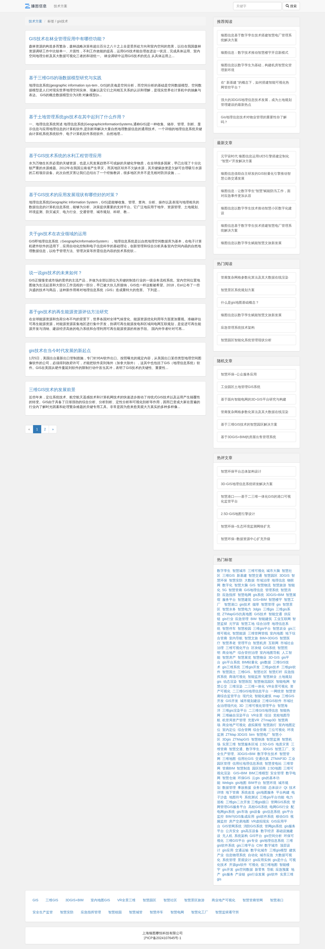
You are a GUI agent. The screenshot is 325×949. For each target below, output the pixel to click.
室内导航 (236, 638)
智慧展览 (244, 657)
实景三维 (229, 744)
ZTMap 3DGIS (236, 734)
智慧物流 (264, 585)
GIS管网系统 (232, 826)
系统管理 (229, 860)
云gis (256, 778)
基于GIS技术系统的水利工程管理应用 (65, 155)
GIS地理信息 (253, 590)
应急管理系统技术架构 (238, 327)
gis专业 (252, 840)
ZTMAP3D (278, 759)
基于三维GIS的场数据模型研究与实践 (65, 77)
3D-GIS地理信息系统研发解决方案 (247, 484)
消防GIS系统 (253, 826)
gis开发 (227, 869)
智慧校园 (244, 628)
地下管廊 (232, 792)
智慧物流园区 (264, 681)
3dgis (257, 609)
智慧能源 (239, 633)
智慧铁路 (258, 739)
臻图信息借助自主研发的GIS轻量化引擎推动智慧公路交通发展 (256, 176)
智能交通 (275, 614)
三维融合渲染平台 (235, 715)
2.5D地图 (275, 768)
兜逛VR (253, 720)
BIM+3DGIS (269, 638)
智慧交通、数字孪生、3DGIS (251, 749)
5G (224, 590)
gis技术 (245, 604)
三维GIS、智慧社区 (252, 672)
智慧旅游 (279, 585)
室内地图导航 (270, 653)
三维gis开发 (251, 667)
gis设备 (255, 812)
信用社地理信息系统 (247, 763)
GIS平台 (256, 836)
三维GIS (228, 575)
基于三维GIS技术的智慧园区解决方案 (249, 424)
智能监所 (254, 677)
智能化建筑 (263, 696)
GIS (252, 585)
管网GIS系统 (280, 802)
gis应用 (227, 850)
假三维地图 (269, 865)
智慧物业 (259, 657)
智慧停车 (229, 628)
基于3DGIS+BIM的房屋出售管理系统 (248, 437)
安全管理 (277, 773)
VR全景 (257, 715)
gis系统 (258, 595)
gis (279, 604)
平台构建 (283, 792)
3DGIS (284, 575)
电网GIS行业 (279, 807)
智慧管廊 (235, 590)
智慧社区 (170, 900)
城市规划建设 (250, 701)
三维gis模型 (278, 850)
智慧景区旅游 (194, 900)
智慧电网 (244, 595)
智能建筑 (265, 619)
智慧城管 (135, 912)
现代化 (248, 696)
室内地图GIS (100, 900)
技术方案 (60, 6)
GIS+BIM (260, 599)
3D (241, 706)
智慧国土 (229, 672)
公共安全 (232, 831)
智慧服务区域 (248, 744)
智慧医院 (245, 681)
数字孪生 (223, 571)
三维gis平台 (262, 628)
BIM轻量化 (250, 662)
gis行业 (227, 619)
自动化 (253, 855)
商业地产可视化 (234, 725)
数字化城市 (259, 850)
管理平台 (244, 643)
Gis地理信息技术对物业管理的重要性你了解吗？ (254, 119)
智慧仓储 (229, 778)
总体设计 (275, 787)
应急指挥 (229, 595)
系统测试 (251, 797)
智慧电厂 (263, 734)
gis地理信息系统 (272, 840)
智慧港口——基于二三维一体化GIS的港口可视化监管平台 (256, 499)
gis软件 (272, 874)
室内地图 (276, 633)
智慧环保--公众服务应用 (239, 374)
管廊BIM (228, 768)
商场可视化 (237, 677)
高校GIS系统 (258, 807)
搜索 (291, 6)
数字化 (227, 585)
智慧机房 (259, 643)
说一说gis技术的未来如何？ (55, 272)
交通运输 (242, 850)
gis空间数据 (244, 869)
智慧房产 (229, 657)
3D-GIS (274, 657)
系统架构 (241, 836)
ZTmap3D (268, 720)
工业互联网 (282, 619)
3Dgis (226, 739)
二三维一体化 (254, 686)
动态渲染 (230, 681)
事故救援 (244, 787)
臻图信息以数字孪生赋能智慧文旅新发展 (251, 243)
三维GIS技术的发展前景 (52, 389)
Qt (285, 787)
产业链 (240, 874)
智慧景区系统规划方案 (238, 290)
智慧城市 (239, 571)
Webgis (227, 783)
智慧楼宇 (275, 599)
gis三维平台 (246, 845)
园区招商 (259, 768)
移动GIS (282, 816)
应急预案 (282, 869)
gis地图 (240, 783)
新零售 (260, 869)
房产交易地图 (239, 821)
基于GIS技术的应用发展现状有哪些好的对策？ (74, 194)
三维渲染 (236, 686)
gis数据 (265, 662)
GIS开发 (232, 701)
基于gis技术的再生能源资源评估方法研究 (68, 311)
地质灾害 (282, 744)
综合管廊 (259, 730)
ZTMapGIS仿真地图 (237, 614)
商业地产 (229, 653)
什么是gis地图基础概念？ (240, 302)
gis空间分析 (273, 836)
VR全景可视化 (277, 686)
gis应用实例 (262, 860)
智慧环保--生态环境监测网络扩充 (245, 526)
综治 (267, 715)
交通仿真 (262, 759)
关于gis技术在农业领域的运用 (58, 233)
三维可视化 (256, 571)
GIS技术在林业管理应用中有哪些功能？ (67, 38)
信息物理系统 (236, 855)
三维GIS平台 (235, 840)
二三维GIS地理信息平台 (250, 691)
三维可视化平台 (237, 648)
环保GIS (244, 778)
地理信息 (278, 580)
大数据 (249, 580)
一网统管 (277, 691)
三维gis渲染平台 (234, 710)
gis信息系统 (271, 812)
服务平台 (229, 599)
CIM (259, 845)
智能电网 (283, 681)
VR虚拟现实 (260, 821)
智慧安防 (236, 580)
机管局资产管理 (234, 720)
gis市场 (242, 812)
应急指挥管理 (91, 912)
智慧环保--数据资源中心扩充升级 (245, 539)
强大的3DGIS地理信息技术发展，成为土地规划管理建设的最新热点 (256, 102)
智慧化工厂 (199, 912)
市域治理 (263, 580)
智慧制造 (243, 768)
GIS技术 (260, 614)
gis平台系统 (231, 662)
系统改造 (248, 792)
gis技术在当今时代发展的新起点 (60, 350)
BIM (254, 619)
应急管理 (242, 619)
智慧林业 (270, 677)
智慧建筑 (244, 599)
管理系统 (272, 590)
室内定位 (229, 730)
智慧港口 (231, 604)
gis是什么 (280, 860)
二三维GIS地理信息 (263, 710)
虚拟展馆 (254, 725)
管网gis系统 (274, 826)
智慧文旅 (251, 638)
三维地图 (229, 759)
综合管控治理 (248, 653)
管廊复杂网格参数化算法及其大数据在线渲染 (254, 277)
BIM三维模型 (259, 773)
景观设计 (244, 860)
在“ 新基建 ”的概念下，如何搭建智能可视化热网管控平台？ (255, 84)
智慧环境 (269, 783)
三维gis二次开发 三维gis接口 (247, 802)
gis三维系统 (231, 667)
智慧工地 (248, 624)
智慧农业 (279, 628)
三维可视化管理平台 (260, 706)
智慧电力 (244, 609)
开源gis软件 (238, 865)
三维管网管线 (258, 633)
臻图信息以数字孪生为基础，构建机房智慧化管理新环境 (256, 67)
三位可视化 (276, 730)
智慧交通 (255, 575)
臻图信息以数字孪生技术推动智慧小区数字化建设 (256, 210)
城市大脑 (273, 571)
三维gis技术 (270, 667)
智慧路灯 (270, 725)
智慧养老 (229, 643)
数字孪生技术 (267, 754)
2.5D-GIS (267, 744)
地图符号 (236, 797)
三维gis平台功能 (272, 797)
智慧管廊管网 (253, 900)
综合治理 (263, 624)
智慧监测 (273, 739)
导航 (270, 869)
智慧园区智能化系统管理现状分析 (246, 340)
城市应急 (266, 855)
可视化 (254, 865)
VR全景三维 (126, 900)
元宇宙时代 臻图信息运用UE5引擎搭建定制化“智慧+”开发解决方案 (255, 158)
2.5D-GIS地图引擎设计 (238, 514)
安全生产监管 (43, 912)
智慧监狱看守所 (227, 912)
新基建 (242, 575)
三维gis (268, 609)
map (276, 696)
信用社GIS (246, 759)
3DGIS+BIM (275, 595)
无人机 (227, 836)
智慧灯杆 (275, 672)
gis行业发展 (256, 874)
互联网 (273, 643)
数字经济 (267, 831)
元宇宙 (234, 624)
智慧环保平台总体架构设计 (241, 471)
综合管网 (244, 730)
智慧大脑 (241, 585)
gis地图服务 (265, 792)
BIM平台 (254, 783)
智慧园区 (271, 575)
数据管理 (229, 787)
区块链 (256, 648)
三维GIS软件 (271, 701)
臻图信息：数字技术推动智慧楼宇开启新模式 (254, 52)
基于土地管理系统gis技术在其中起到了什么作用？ (77, 116)
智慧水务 (229, 609)
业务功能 (259, 787)
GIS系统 (269, 648)
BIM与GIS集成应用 (240, 816)
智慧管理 (268, 604)
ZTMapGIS (241, 739)
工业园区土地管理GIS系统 (240, 387)
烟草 (255, 604)
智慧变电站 (273, 763)
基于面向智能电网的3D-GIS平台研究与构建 (253, 399)
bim (252, 734)
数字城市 (271, 845)
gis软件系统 (265, 816)
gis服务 (227, 874)
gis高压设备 (250, 831)
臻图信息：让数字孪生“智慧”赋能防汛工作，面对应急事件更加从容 (256, 193)
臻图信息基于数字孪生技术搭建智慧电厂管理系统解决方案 (256, 37)
